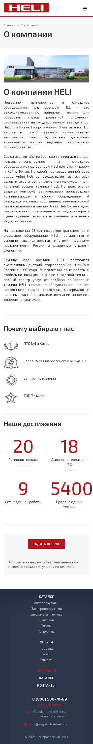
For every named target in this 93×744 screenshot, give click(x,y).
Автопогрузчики (46, 603)
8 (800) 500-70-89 (49, 699)
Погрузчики (47, 631)
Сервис (46, 654)
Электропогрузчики (46, 609)
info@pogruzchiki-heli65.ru (49, 724)
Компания (46, 670)
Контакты (46, 685)
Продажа (46, 648)
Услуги (46, 642)
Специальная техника (46, 614)
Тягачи (46, 626)
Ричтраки (46, 620)
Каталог (46, 597)
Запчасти (46, 660)
